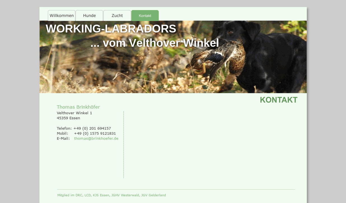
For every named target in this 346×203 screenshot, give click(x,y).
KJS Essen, (102, 195)
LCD (88, 195)
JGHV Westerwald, (126, 195)
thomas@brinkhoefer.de (96, 138)
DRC (79, 195)
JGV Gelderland (153, 195)
